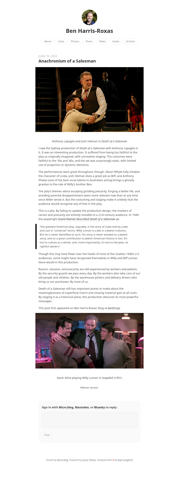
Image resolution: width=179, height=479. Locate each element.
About (47, 41)
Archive (130, 41)
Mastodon (82, 407)
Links (61, 41)
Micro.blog (66, 407)
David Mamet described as (88, 219)
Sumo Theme (89, 461)
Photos (75, 41)
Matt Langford (124, 461)
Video (102, 41)
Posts (89, 41)
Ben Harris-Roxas (89, 31)
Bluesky (99, 407)
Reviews (94, 387)
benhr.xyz (114, 308)
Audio (115, 41)
